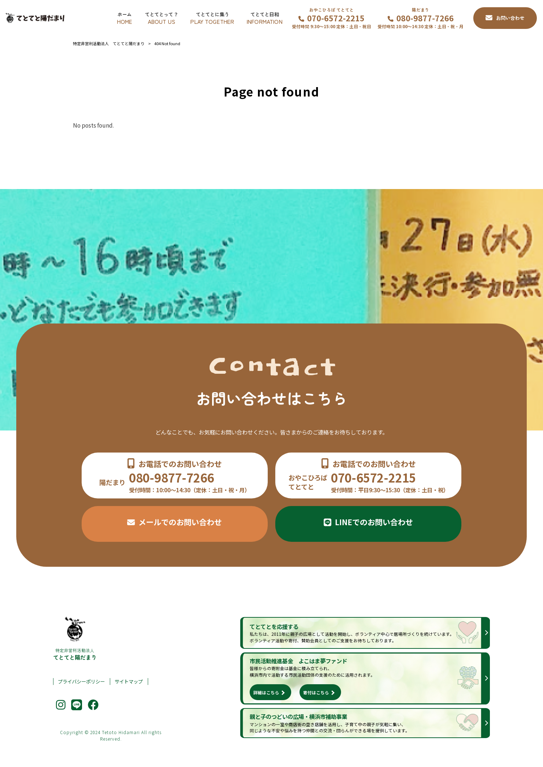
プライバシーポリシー (81, 681)
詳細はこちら (266, 692)
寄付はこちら (316, 692)
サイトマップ (129, 681)
